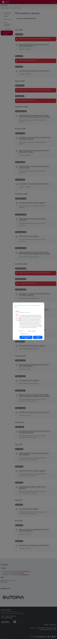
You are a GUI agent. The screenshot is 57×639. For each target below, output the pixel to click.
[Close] (43, 304)
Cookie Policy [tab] (17, 315)
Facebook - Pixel (24, 333)
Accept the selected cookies (26, 337)
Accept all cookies (38, 337)
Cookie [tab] (17, 311)
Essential (23, 331)
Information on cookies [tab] (18, 319)
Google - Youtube (31, 331)
